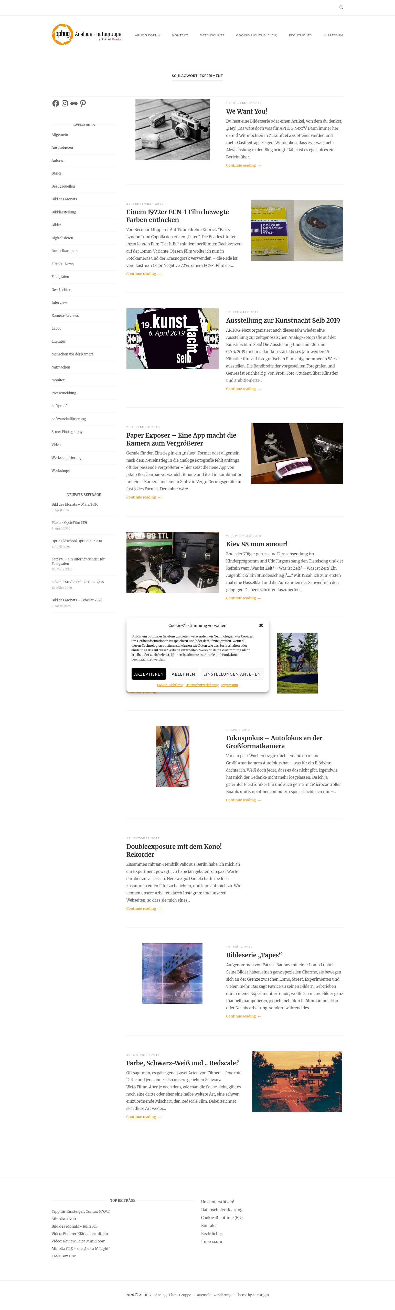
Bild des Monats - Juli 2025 (75, 1226)
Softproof (59, 406)
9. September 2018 (243, 536)
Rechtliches (300, 35)
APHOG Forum (148, 35)
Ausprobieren (62, 147)
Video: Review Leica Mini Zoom (78, 1241)
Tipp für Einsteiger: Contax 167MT (81, 1211)
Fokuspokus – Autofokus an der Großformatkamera (274, 742)
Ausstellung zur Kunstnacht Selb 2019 (283, 320)
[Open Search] (341, 7)
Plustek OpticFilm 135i (69, 523)
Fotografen (60, 277)
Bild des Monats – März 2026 (75, 504)
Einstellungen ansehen (232, 676)
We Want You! (246, 111)
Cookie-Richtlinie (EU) (256, 35)
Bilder (56, 225)
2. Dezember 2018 (143, 427)
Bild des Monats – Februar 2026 (77, 600)
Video (56, 445)
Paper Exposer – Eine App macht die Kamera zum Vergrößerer (181, 439)
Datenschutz (212, 35)
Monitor (58, 380)
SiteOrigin (261, 1295)
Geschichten (61, 290)
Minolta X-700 (64, 1219)
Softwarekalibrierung (69, 419)
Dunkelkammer (64, 251)
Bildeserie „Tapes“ (254, 955)
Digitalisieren (62, 238)
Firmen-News (63, 264)
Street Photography (67, 432)
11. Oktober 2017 (143, 838)
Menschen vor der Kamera (73, 354)
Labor (56, 328)
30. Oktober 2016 (143, 1055)
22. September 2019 (145, 203)
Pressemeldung (64, 393)
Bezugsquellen (63, 186)
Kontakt (180, 35)
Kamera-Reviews (65, 315)
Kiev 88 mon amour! (257, 544)
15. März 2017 (239, 947)
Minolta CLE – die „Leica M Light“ (81, 1248)
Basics (57, 173)
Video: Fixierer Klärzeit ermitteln (80, 1233)
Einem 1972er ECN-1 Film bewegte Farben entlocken (177, 216)
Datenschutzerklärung (202, 688)
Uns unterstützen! (217, 1201)
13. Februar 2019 (242, 312)
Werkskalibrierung (67, 458)
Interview (59, 302)
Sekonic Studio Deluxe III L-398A (78, 582)
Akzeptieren (149, 676)
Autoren (58, 160)
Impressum (229, 688)
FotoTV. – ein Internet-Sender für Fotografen (78, 561)
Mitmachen (61, 367)
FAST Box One (64, 1256)
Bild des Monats (64, 199)
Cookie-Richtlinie (170, 688)
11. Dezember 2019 (244, 103)
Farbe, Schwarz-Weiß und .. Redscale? (182, 1063)
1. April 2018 (238, 730)
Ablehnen (183, 676)
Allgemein (60, 135)
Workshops (61, 471)
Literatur (59, 341)
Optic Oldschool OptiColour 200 (77, 541)
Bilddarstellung (64, 212)
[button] (261, 628)
